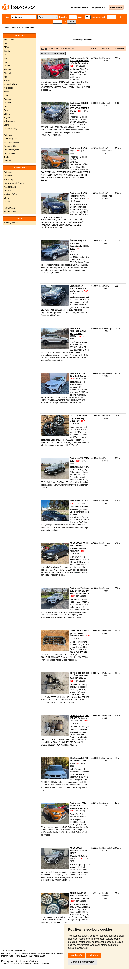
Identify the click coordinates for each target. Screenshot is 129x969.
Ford (6, 62)
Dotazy (14, 953)
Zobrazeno (119, 48)
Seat (6, 106)
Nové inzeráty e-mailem (52, 53)
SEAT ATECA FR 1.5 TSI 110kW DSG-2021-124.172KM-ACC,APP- (79, 547)
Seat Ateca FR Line (79, 501)
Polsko (36, 964)
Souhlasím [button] (76, 955)
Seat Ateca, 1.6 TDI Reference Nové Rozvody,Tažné (78, 195)
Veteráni (7, 161)
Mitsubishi (8, 88)
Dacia (6, 55)
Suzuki (7, 110)
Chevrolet (8, 73)
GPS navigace (10, 139)
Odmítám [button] (93, 955)
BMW (6, 47)
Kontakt (32, 953)
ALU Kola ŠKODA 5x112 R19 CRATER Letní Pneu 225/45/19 (79, 896)
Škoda (7, 114)
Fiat (5, 58)
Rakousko (44, 964)
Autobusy (8, 172)
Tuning (7, 157)
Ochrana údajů (62, 953)
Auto (21, 28)
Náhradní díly (10, 146)
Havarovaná (9, 208)
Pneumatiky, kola (11, 150)
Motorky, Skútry (10, 223)
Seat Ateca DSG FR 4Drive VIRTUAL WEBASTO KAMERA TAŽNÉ (79, 107)
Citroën (7, 51)
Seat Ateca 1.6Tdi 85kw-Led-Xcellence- (79, 374)
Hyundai (7, 69)
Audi (6, 43)
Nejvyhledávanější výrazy (27, 961)
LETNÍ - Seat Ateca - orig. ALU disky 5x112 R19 (79, 418)
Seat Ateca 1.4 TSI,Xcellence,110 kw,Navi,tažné (78, 288)
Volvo (6, 125)
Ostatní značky (10, 129)
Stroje (6, 198)
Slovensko (27, 964)
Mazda (7, 80)
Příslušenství (9, 153)
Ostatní (7, 201)
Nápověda (5, 953)
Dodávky (8, 176)
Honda (7, 66)
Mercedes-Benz (11, 84)
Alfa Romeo (9, 40)
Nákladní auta (10, 187)
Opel (6, 95)
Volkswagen (9, 121)
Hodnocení (23, 953)
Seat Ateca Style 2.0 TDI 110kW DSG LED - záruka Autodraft (79, 60)
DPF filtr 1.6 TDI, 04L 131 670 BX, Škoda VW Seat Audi (79, 718)
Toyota (7, 118)
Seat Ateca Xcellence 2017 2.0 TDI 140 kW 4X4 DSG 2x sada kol (80, 590)
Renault (7, 103)
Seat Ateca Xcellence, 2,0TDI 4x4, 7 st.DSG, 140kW (78, 332)
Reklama (41, 953)
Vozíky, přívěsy (10, 194)
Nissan (7, 92)
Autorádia (8, 135)
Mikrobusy (8, 179)
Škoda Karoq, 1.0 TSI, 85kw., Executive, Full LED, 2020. (79, 245)
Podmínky (50, 953)
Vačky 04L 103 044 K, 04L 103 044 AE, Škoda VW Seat (80, 633)
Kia (5, 77)
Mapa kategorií (7, 961)
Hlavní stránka (10, 28)
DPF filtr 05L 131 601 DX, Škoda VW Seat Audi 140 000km (79, 675)
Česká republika (14, 964)
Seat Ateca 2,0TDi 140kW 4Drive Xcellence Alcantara (79, 806)
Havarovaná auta (11, 142)
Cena (93, 48)
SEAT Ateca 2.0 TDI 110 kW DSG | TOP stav (79, 760)
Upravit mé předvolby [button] (82, 961)
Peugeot (7, 99)
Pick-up (7, 190)
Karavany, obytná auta (14, 183)
